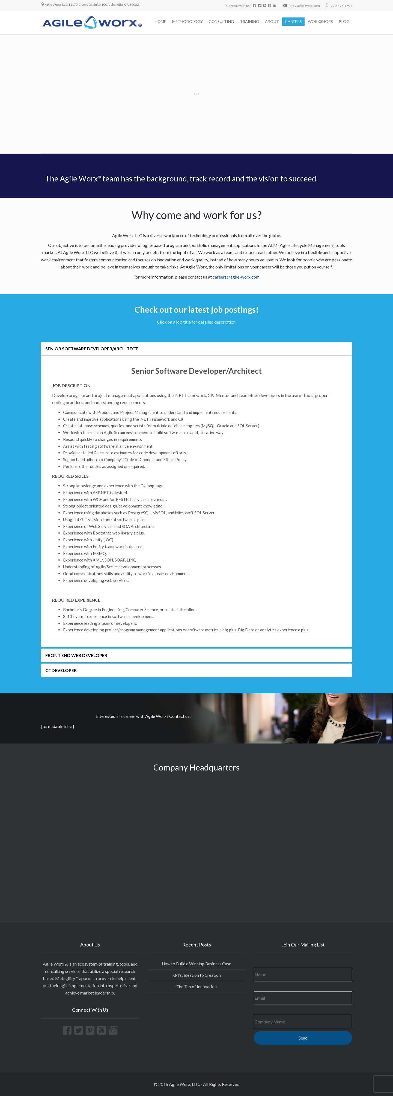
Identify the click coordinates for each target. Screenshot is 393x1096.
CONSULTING (221, 21)
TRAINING (249, 21)
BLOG (344, 21)
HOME (160, 21)
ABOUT (272, 21)
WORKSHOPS (320, 21)
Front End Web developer (76, 655)
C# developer (61, 670)
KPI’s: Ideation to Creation (196, 975)
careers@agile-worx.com (236, 276)
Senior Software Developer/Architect (91, 348)
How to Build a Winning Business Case (196, 963)
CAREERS (293, 21)
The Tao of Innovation (196, 986)
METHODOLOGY (187, 21)
